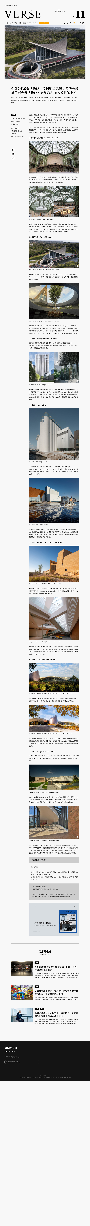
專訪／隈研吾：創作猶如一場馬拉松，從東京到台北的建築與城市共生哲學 (56, 1014)
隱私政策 (47, 1075)
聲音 (20, 23)
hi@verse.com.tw (50, 1077)
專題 (15, 23)
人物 (7, 23)
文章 (11, 23)
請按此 (44, 886)
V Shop (35, 23)
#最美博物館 (15, 128)
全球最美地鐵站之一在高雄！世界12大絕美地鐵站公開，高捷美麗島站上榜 (56, 992)
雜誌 (24, 23)
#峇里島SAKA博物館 (17, 136)
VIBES (29, 23)
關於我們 (42, 1075)
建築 (13, 114)
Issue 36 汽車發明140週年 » (60, 11)
